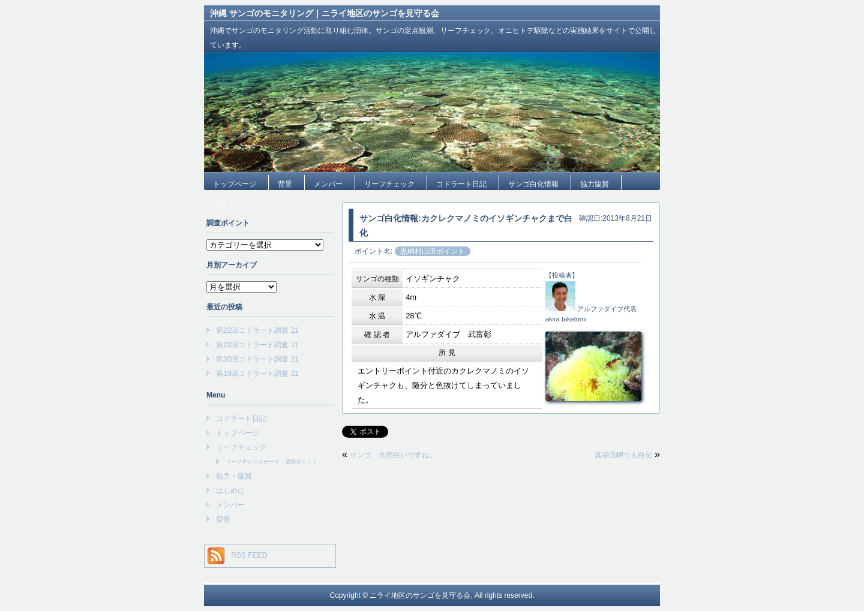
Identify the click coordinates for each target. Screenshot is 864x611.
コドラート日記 (461, 184)
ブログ (224, 203)
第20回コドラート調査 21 (257, 359)
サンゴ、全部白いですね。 (393, 455)
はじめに (230, 490)
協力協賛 (594, 184)
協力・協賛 (234, 476)
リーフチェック (389, 184)
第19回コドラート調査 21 (257, 373)
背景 (285, 184)
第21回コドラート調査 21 (257, 345)
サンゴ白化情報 (533, 184)
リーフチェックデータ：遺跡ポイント (271, 462)
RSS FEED (249, 555)
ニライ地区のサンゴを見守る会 (420, 595)
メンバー (328, 184)
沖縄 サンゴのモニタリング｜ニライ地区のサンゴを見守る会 (324, 13)
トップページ (234, 184)
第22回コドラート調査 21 (257, 330)
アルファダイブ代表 (607, 308)
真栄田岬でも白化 (623, 455)
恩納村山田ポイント (432, 251)
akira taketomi (565, 319)
